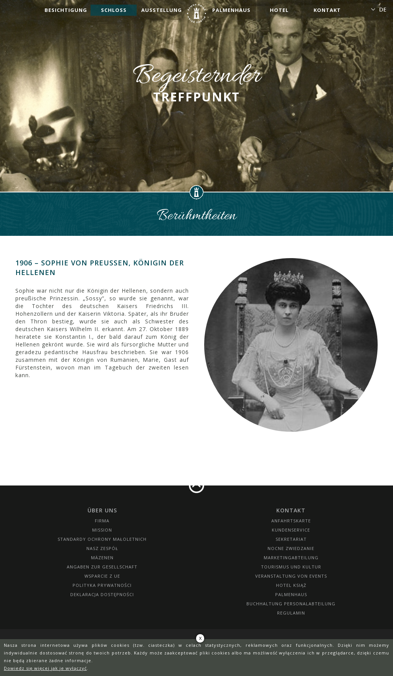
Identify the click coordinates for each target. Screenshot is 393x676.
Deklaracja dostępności (102, 594)
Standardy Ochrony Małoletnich (102, 539)
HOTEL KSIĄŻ (291, 585)
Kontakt (327, 10)
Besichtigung (66, 10)
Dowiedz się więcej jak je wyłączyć (45, 668)
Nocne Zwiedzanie (291, 548)
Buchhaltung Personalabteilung (290, 603)
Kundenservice (291, 530)
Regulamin (291, 613)
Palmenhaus (231, 10)
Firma (102, 521)
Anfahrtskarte (291, 521)
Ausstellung (161, 10)
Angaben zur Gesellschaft (102, 567)
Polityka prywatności (102, 585)
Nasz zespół (102, 548)
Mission (102, 530)
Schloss (114, 10)
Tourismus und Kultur (291, 567)
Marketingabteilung (291, 557)
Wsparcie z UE (102, 576)
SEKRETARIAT (291, 539)
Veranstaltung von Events (291, 576)
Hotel (279, 10)
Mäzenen (102, 557)
